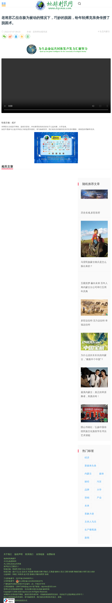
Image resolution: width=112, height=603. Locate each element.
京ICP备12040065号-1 (24, 578)
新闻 (87, 537)
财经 (87, 481)
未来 (87, 505)
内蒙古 (88, 473)
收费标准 (51, 554)
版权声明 (18, 554)
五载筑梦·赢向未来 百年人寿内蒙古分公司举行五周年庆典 (94, 287)
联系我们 (29, 554)
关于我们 (8, 554)
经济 (87, 457)
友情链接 (40, 554)
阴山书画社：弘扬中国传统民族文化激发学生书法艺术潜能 (93, 431)
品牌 (87, 489)
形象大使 (89, 513)
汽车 (99, 481)
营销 (87, 497)
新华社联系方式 (21, 601)
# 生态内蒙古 (104, 31)
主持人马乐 (90, 521)
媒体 (101, 473)
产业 (99, 497)
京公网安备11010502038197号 (29, 581)
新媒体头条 (90, 465)
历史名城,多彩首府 (90, 212)
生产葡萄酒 (90, 529)
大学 (99, 489)
